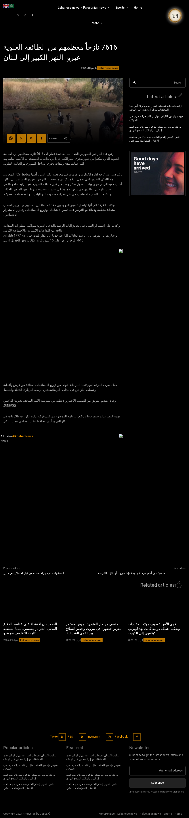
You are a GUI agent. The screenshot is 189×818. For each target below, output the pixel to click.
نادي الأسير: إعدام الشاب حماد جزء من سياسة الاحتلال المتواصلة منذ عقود (154, 139)
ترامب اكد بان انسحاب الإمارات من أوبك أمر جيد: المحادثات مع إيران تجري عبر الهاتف (155, 108)
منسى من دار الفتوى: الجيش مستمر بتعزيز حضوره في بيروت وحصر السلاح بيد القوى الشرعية (94, 628)
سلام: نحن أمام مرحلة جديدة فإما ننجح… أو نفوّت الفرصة (131, 573)
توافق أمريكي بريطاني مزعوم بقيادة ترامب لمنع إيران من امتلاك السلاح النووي (155, 128)
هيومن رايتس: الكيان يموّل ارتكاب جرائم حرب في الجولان (156, 118)
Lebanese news (108, 68)
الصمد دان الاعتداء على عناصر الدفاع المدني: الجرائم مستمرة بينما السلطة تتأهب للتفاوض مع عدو (30, 628)
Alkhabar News (6, 438)
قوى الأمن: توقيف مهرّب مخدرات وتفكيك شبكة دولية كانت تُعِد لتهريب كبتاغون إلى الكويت (154, 628)
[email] (157, 770)
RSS (70, 737)
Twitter (54, 737)
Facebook (121, 737)
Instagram (94, 737)
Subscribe (157, 783)
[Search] (134, 83)
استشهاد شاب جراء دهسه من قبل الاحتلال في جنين (33, 573)
